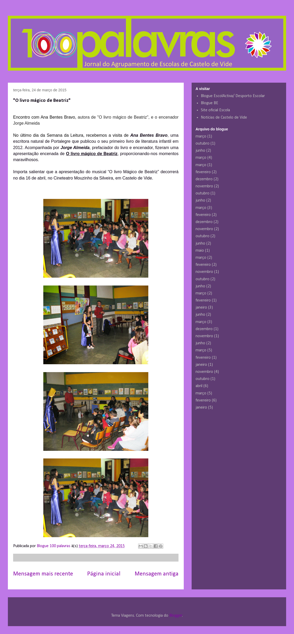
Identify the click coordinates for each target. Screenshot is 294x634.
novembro (204, 186)
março (201, 136)
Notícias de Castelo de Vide (224, 117)
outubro (202, 143)
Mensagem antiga (156, 574)
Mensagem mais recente (43, 574)
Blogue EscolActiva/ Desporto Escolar (233, 96)
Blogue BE (209, 103)
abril (199, 386)
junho (200, 151)
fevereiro (203, 172)
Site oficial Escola (215, 110)
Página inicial (103, 574)
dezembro (204, 179)
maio (200, 251)
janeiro (201, 307)
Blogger (175, 616)
